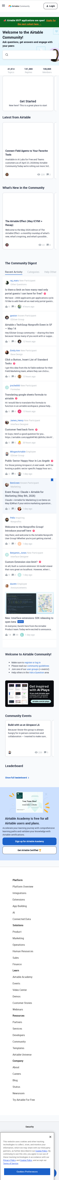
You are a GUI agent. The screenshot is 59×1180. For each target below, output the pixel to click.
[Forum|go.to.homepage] (19, 6)
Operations (19, 944)
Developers (19, 1035)
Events (16, 983)
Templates (18, 1048)
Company (18, 1061)
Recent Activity (13, 272)
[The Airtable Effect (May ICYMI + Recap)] (28, 221)
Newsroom (19, 1093)
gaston (13, 315)
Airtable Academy (22, 977)
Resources (18, 1015)
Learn (16, 970)
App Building (20, 906)
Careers (17, 1074)
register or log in (33, 662)
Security (29, 1126)
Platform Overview (23, 886)
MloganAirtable (17, 451)
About (16, 1067)
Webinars (18, 1009)
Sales (16, 957)
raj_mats (14, 280)
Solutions (18, 925)
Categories (33, 272)
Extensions (19, 899)
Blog (15, 1080)
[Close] (50, 1153)
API (29, 1134)
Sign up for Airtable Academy (29, 841)
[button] (3, 6)
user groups (32, 669)
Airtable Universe (22, 1054)
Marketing (18, 938)
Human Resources (23, 951)
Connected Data (22, 919)
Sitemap (29, 1142)
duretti (13, 583)
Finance (17, 964)
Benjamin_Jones (18, 552)
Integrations (19, 893)
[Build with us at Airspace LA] (28, 738)
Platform (18, 880)
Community (19, 1041)
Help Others (50, 272)
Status (16, 1087)
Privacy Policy (9, 1176)
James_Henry (16, 420)
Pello (12, 517)
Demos (16, 996)
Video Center (20, 990)
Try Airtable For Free (24, 1100)
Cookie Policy (41, 1167)
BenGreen (15, 482)
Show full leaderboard (17, 777)
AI (14, 912)
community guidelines (38, 665)
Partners (17, 1022)
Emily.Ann (15, 350)
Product (17, 931)
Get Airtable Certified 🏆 (29, 850)
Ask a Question (36, 672)
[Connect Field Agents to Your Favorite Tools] (28, 150)
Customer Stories (22, 1003)
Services (17, 1028)
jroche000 (15, 385)
